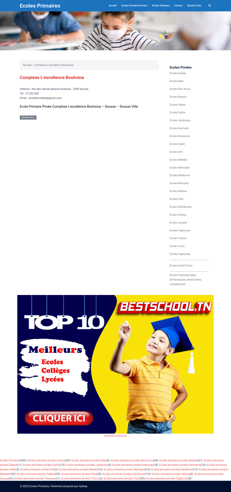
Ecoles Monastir (179, 183)
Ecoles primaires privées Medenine (172, 469)
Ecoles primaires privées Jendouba (87, 465)
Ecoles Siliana (178, 214)
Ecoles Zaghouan (180, 254)
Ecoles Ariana (178, 73)
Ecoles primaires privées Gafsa (41, 465)
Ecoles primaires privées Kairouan (133, 465)
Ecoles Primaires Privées (134, 5)
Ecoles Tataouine (180, 230)
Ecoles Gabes (178, 104)
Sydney (83, 486)
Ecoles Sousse (178, 222)
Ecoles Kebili (177, 144)
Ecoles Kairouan (179, 128)
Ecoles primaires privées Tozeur (80, 478)
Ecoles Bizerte (178, 96)
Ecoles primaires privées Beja (89, 460)
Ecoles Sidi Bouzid (181, 206)
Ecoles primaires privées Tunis (122, 478)
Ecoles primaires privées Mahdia (78, 469)
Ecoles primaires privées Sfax (79, 474)
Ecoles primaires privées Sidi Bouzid (124, 474)
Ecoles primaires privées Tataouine (36, 478)
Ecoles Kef (176, 151)
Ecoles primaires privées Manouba (124, 469)
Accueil (113, 5)
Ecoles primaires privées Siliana (171, 474)
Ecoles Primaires (40, 6)
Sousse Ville (28, 117)
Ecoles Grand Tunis (181, 265)
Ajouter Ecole (194, 5)
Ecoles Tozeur (178, 238)
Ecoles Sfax (177, 199)
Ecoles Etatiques (161, 5)
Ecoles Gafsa (177, 112)
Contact (178, 5)
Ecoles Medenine (180, 175)
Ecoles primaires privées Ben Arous (132, 460)
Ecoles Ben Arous (180, 89)
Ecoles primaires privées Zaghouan (167, 478)
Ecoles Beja (176, 81)
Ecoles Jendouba (180, 120)
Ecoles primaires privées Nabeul (36, 474)
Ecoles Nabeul (178, 191)
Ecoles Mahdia (178, 159)
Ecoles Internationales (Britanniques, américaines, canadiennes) (186, 280)
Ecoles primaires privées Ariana (46, 460)
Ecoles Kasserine (180, 136)
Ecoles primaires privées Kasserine (180, 465)
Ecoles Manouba (180, 167)
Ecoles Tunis (177, 246)
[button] (210, 5)
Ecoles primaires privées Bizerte (178, 460)
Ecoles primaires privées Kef (37, 469)
